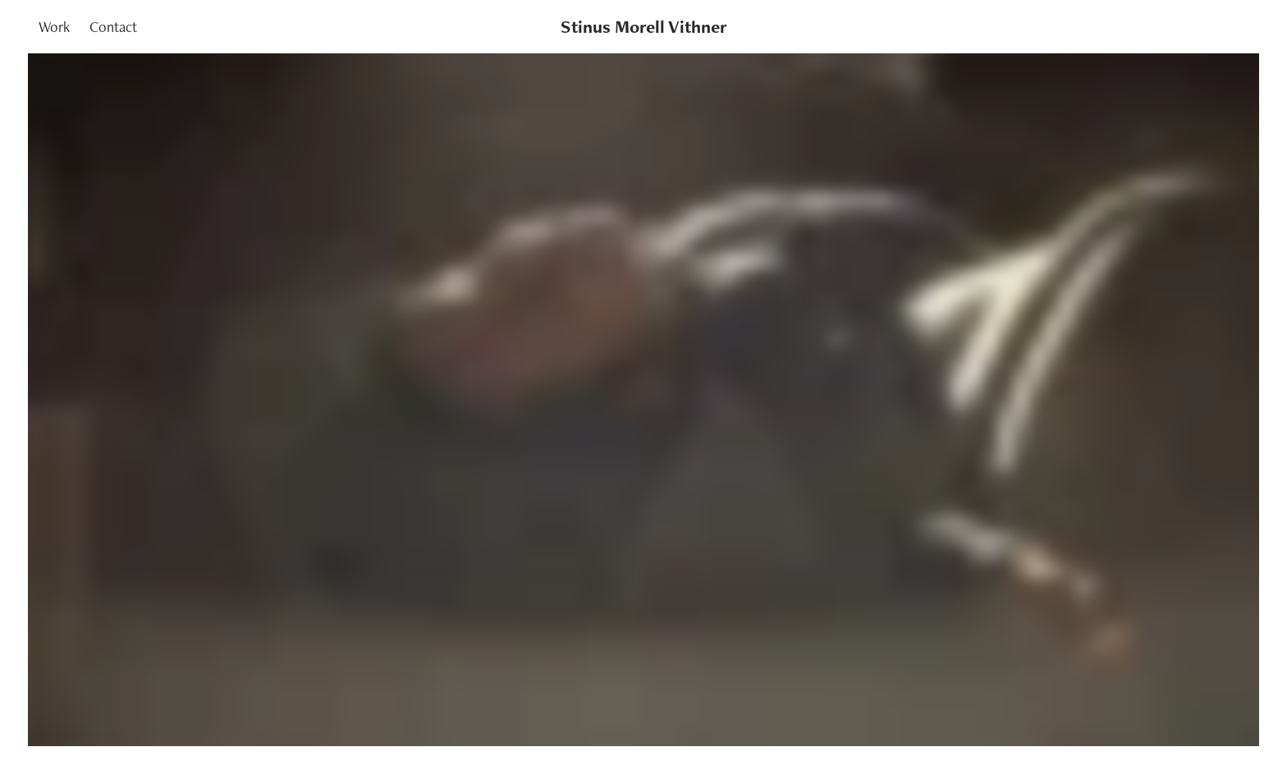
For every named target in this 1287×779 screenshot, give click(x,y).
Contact (113, 26)
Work (54, 26)
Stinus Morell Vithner (644, 27)
